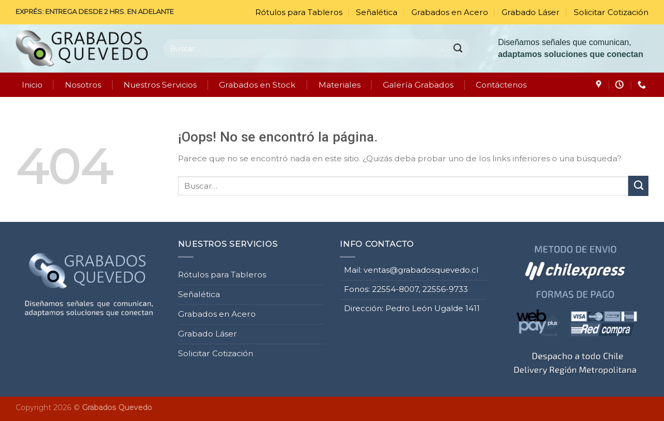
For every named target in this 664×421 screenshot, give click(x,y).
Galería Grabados (418, 85)
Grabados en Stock (257, 85)
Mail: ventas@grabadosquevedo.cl (411, 268)
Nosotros (83, 85)
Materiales (340, 85)
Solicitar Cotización (611, 12)
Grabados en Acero (449, 12)
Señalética (376, 12)
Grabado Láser (531, 12)
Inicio (32, 85)
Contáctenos (501, 85)
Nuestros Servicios (160, 85)
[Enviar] (458, 48)
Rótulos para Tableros (298, 12)
